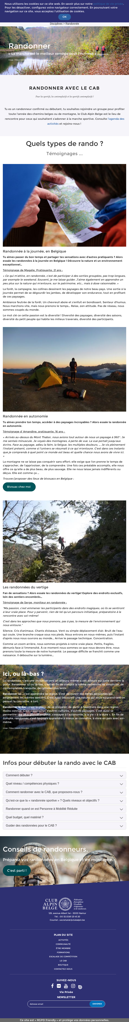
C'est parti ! (16, 871)
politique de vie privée (108, 3)
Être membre (63, 948)
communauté (63, 944)
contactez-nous (63, 969)
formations (63, 952)
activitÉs (63, 940)
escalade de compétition (63, 956)
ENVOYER (97, 1004)
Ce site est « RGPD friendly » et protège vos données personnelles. (64, 1020)
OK (65, 16)
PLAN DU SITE (63, 935)
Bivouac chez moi (19, 486)
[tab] (64, 775)
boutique (63, 965)
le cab (63, 960)
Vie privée (66, 992)
